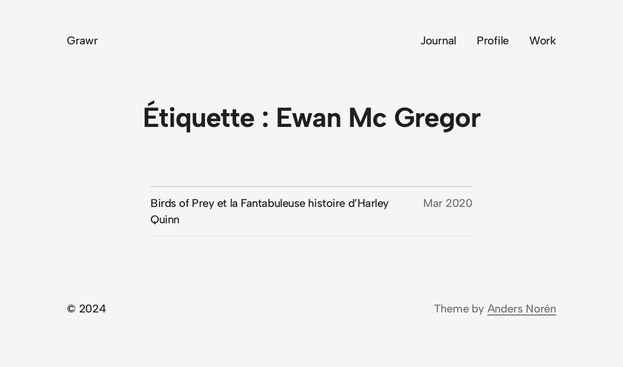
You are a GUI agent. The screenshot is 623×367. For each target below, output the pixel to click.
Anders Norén (521, 309)
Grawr (82, 40)
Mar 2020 (448, 203)
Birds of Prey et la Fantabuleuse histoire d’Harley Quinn (269, 211)
